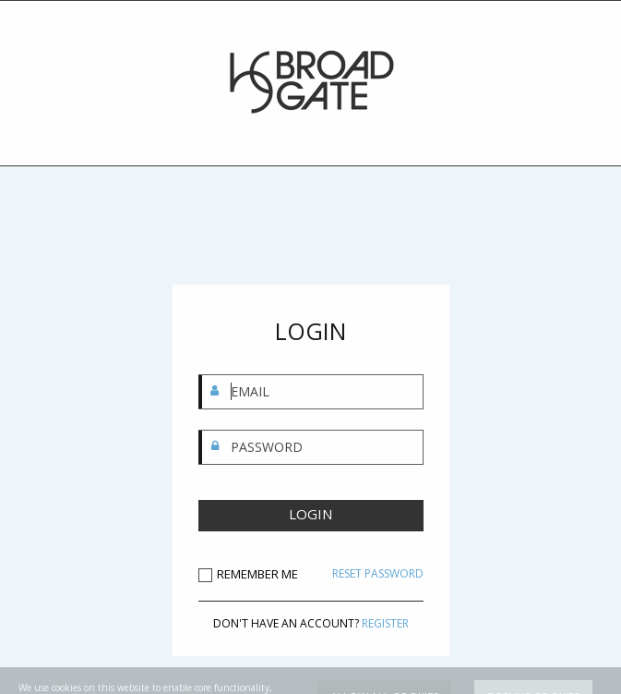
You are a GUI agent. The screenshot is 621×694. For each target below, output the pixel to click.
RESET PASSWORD (378, 573)
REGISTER (385, 623)
